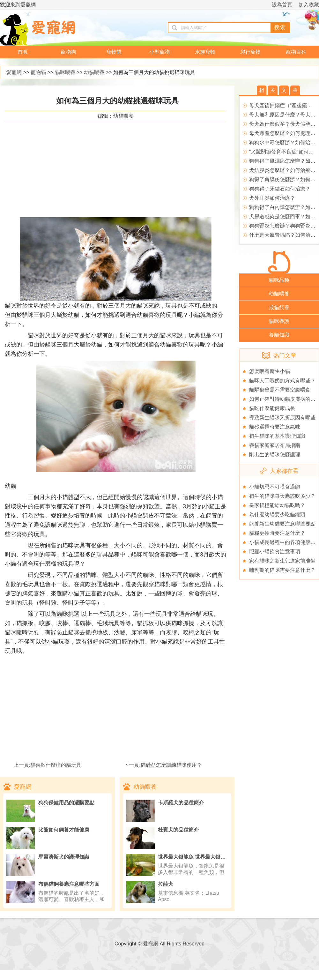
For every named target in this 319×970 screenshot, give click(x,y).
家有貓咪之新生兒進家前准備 (282, 560)
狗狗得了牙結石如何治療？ (279, 188)
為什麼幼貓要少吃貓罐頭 (277, 514)
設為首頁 (282, 4)
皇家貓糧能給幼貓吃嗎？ (277, 505)
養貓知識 (279, 335)
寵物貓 (114, 52)
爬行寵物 (250, 52)
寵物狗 (68, 52)
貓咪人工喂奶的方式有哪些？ (282, 380)
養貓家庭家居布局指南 (274, 445)
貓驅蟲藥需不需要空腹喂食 (279, 389)
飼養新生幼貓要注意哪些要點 (282, 523)
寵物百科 (296, 52)
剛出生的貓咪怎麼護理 (274, 454)
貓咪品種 (279, 280)
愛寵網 (14, 72)
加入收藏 (309, 4)
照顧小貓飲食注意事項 (274, 551)
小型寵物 (159, 52)
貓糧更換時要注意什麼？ (277, 533)
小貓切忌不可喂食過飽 (274, 486)
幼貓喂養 (94, 72)
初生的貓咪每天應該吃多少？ (282, 496)
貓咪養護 (279, 321)
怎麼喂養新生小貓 (269, 371)
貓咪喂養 (65, 72)
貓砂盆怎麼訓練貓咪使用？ (171, 765)
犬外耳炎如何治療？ (272, 198)
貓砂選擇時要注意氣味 (274, 426)
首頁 (23, 52)
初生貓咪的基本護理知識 (277, 436)
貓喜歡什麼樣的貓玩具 (55, 765)
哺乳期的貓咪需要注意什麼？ (282, 570)
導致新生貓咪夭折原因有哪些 (282, 417)
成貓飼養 (279, 307)
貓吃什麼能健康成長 (272, 408)
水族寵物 (205, 52)
